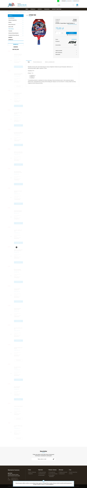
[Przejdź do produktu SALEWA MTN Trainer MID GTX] (18, 113)
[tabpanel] (52, 75)
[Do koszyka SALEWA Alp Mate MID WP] (18, 340)
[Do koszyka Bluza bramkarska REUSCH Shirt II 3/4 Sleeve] (18, 282)
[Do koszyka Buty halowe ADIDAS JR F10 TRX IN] (18, 106)
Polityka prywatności (63, 472)
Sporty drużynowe (11, 24)
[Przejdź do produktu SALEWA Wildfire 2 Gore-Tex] (18, 367)
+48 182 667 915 (13, 478)
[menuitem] (27, 9)
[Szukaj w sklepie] (64, 5)
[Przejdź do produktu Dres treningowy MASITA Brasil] (18, 387)
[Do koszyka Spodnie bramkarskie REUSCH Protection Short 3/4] (18, 67)
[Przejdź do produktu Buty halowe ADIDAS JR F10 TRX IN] (18, 93)
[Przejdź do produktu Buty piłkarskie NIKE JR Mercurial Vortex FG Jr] (18, 132)
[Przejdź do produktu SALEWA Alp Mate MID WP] (18, 328)
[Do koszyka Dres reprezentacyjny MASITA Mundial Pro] (18, 223)
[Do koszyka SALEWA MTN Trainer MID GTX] (18, 125)
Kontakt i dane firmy (73, 472)
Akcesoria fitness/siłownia (13, 33)
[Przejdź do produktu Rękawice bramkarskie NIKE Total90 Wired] (18, 250)
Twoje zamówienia (42, 472)
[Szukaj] (73, 5)
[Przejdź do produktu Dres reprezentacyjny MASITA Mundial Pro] (18, 211)
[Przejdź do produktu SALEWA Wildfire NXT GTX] (18, 230)
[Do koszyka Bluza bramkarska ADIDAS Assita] (18, 321)
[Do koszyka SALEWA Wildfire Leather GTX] (18, 301)
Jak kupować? (62, 473)
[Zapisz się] (53, 459)
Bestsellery (16, 49)
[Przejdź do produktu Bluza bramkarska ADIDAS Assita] (18, 309)
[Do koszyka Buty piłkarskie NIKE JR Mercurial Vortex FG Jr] (18, 145)
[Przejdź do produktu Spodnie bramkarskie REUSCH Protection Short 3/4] (18, 54)
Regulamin (31, 473)
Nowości (10, 37)
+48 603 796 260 (22, 5)
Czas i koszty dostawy (53, 473)
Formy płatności (52, 472)
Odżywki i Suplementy (12, 20)
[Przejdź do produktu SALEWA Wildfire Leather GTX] (18, 289)
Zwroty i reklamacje (32, 472)
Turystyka (10, 30)
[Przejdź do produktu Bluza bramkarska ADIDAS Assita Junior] (18, 172)
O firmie (71, 473)
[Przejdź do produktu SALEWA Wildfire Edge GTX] (18, 426)
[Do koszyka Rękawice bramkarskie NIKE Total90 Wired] (18, 262)
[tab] (29, 61)
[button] (66, 51)
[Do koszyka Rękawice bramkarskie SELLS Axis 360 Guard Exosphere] (18, 164)
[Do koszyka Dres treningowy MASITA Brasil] (18, 399)
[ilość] (58, 33)
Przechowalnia (41, 475)
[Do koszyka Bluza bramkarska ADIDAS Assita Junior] (18, 184)
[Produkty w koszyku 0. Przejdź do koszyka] (77, 5)
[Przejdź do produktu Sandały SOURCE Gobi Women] (18, 348)
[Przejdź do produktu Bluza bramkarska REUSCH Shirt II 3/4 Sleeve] (18, 269)
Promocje (10, 39)
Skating (9, 22)
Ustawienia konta (42, 473)
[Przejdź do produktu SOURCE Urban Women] (18, 406)
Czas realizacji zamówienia (51, 476)
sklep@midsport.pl (23, 6)
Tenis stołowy (11, 28)
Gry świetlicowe (11, 18)
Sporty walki (10, 26)
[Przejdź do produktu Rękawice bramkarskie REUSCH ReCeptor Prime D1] (18, 74)
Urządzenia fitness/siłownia (13, 35)
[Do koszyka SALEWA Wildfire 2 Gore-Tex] (18, 380)
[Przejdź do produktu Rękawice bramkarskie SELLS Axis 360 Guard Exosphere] (18, 152)
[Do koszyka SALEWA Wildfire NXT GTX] (18, 243)
